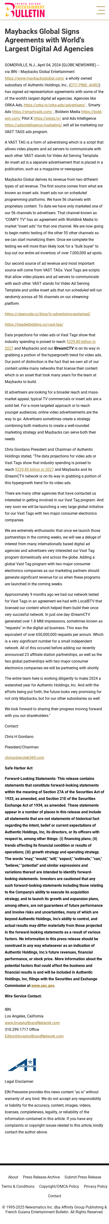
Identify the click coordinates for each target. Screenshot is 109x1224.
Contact (54, 1196)
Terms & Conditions (17, 1186)
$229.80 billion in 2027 (34, 469)
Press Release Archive (41, 1177)
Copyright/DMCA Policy (59, 1186)
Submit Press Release (83, 1177)
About (13, 1177)
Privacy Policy (96, 1186)
